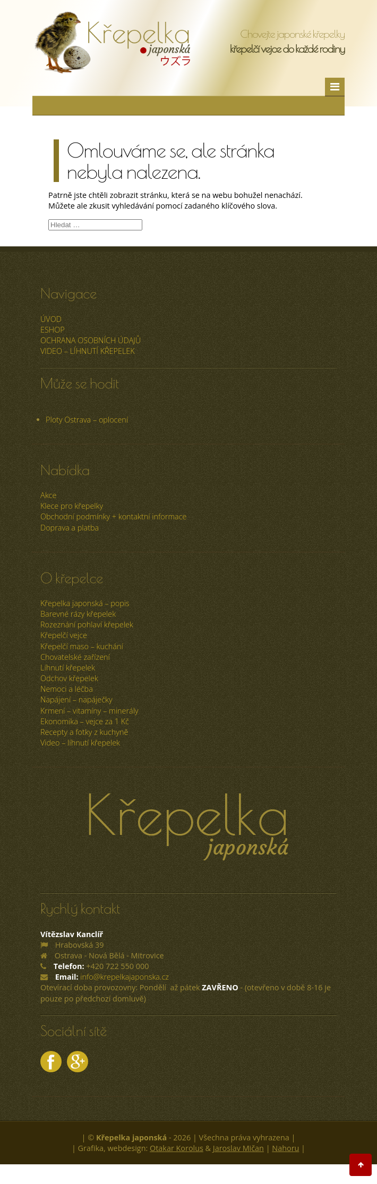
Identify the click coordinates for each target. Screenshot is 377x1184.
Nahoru (285, 1148)
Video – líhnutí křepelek (87, 351)
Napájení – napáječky (76, 699)
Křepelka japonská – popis (85, 603)
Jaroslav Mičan (238, 1148)
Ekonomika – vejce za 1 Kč (84, 721)
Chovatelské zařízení (75, 657)
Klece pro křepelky (71, 506)
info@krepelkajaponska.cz (124, 977)
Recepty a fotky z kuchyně (84, 732)
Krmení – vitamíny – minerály (89, 711)
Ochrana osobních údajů (90, 340)
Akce (48, 495)
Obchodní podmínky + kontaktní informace (113, 516)
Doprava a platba (69, 528)
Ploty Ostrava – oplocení (87, 420)
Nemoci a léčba (66, 689)
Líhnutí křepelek (67, 668)
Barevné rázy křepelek (78, 614)
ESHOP (52, 330)
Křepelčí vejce (63, 635)
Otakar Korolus (176, 1148)
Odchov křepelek (69, 678)
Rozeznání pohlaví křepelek (86, 624)
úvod (51, 319)
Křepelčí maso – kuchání (81, 646)
